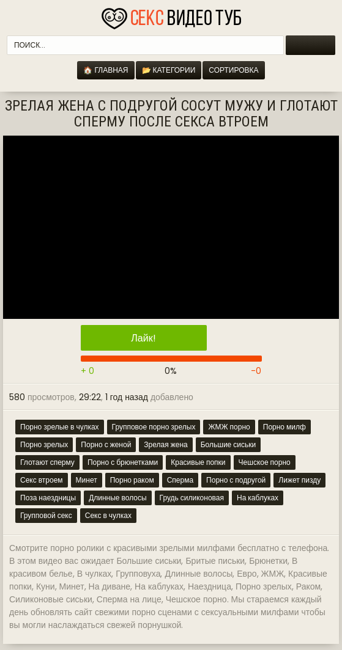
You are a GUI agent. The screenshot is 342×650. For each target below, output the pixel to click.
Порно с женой (106, 444)
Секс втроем (41, 480)
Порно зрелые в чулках (59, 427)
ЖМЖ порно (229, 427)
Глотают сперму (47, 462)
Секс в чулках (108, 515)
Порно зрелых (44, 444)
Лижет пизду (299, 480)
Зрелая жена (165, 444)
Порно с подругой (236, 480)
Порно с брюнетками (122, 462)
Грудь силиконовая (192, 497)
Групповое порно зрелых (154, 427)
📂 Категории (169, 70)
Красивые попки (198, 462)
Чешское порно (265, 462)
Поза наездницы (48, 497)
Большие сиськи (228, 444)
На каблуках (257, 497)
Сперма (180, 480)
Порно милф (284, 427)
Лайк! (143, 338)
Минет (86, 480)
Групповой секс (46, 515)
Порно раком (132, 480)
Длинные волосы (117, 497)
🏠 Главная (105, 70)
